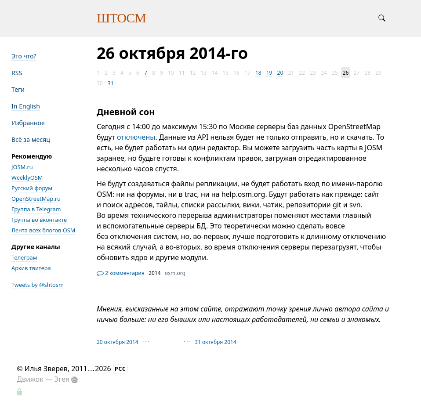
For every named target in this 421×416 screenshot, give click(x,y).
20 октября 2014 (117, 342)
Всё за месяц (30, 139)
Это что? (23, 56)
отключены (136, 137)
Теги (18, 89)
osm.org (175, 273)
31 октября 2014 (215, 342)
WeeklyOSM (27, 177)
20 (280, 72)
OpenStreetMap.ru (36, 199)
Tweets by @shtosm (37, 285)
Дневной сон (126, 112)
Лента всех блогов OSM (43, 230)
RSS (16, 73)
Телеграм (24, 257)
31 (111, 83)
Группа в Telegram (36, 209)
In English (25, 106)
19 (269, 72)
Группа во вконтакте (39, 220)
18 (258, 72)
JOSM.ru (22, 167)
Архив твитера (31, 268)
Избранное (28, 123)
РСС (120, 369)
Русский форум (31, 188)
